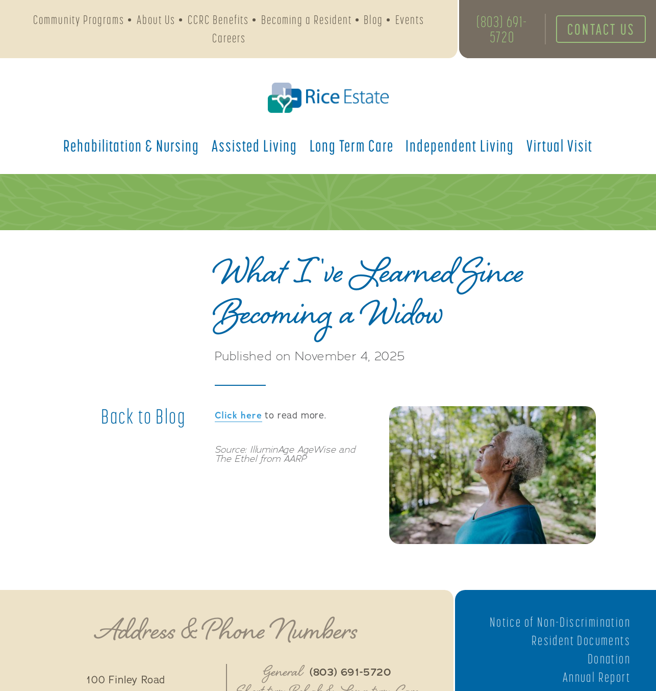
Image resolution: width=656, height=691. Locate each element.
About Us (156, 20)
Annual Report (596, 677)
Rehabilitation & (131, 145)
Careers (229, 38)
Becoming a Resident (306, 20)
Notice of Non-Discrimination (560, 622)
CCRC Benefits (218, 20)
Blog (373, 20)
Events (409, 20)
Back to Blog (143, 416)
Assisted (254, 145)
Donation (609, 658)
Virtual (559, 145)
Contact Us (601, 29)
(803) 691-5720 (501, 29)
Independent (460, 145)
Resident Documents (581, 640)
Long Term (352, 145)
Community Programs (78, 20)
